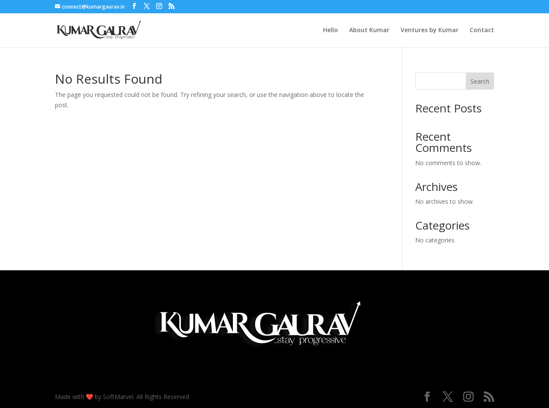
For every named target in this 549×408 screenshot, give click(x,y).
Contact (482, 30)
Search (480, 81)
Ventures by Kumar (430, 30)
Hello (330, 30)
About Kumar (369, 30)
